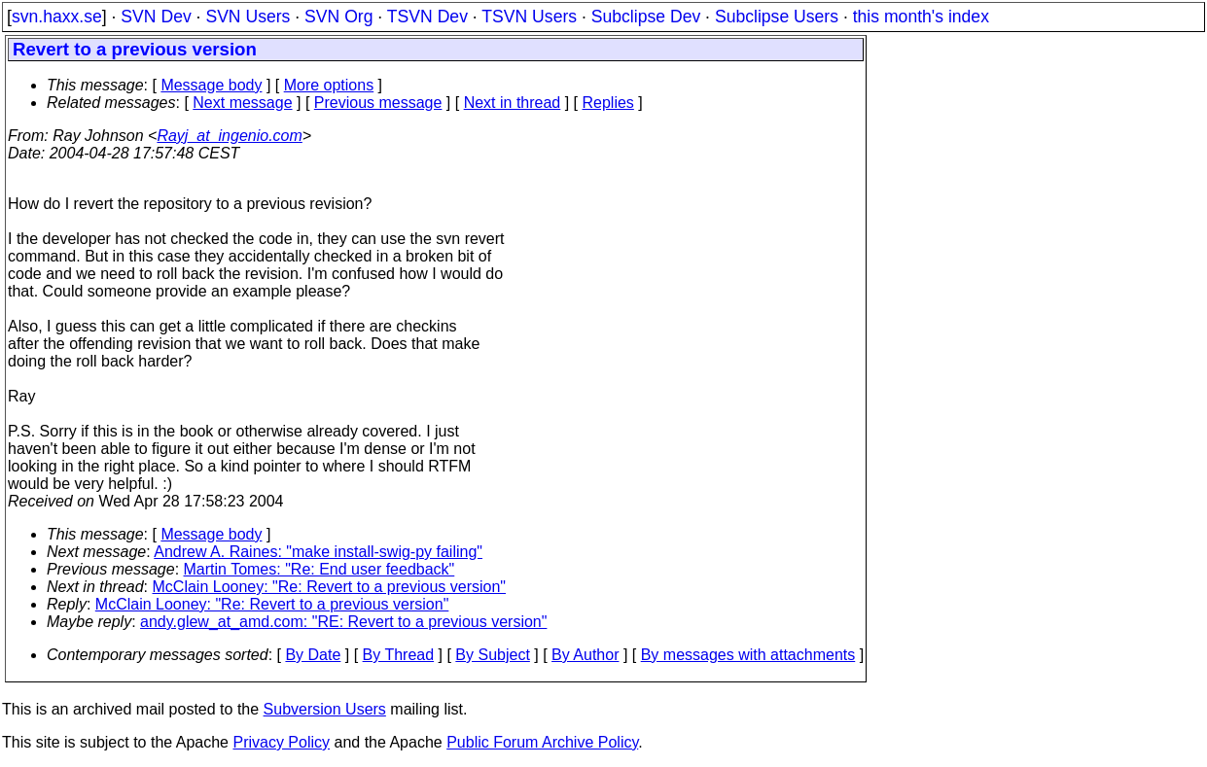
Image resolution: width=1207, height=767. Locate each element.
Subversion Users (325, 709)
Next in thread (512, 102)
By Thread (399, 654)
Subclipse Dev (645, 16)
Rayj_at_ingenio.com (229, 135)
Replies (608, 102)
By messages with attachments (748, 654)
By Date (312, 654)
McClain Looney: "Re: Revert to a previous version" (330, 586)
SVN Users (247, 16)
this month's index (921, 16)
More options (329, 85)
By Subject (492, 654)
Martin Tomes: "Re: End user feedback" (319, 569)
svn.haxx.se (57, 16)
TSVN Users (529, 16)
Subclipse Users (776, 16)
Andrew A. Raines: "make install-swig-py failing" (318, 551)
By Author (585, 654)
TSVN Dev (427, 16)
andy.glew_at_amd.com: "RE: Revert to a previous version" (343, 621)
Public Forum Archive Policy (542, 742)
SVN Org (338, 16)
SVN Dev (156, 16)
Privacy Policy (281, 742)
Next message (242, 102)
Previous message (378, 102)
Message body (211, 85)
